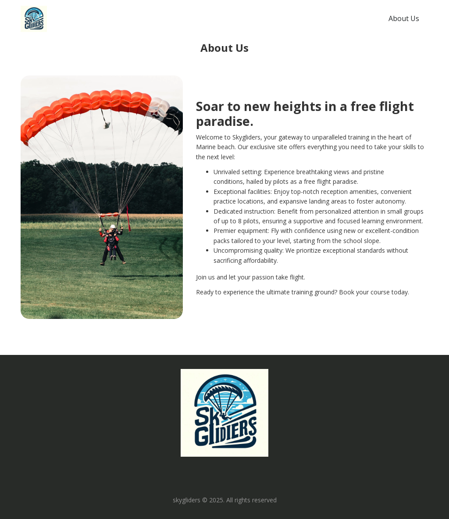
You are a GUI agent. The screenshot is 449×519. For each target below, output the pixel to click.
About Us (403, 18)
